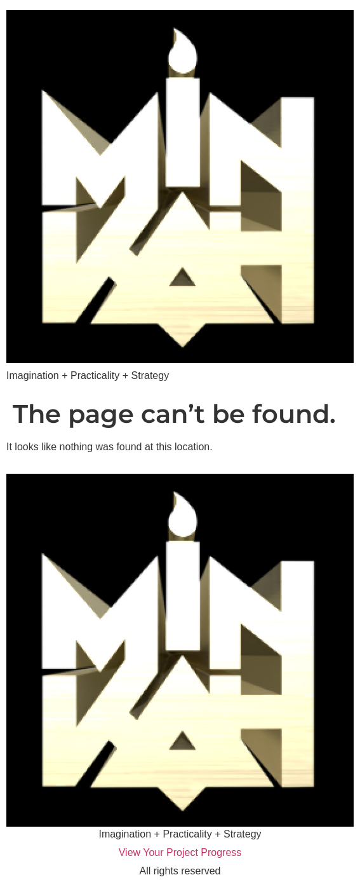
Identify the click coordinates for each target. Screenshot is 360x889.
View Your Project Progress (180, 852)
